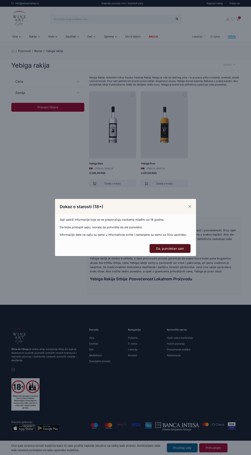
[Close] (190, 207)
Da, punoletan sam (170, 248)
